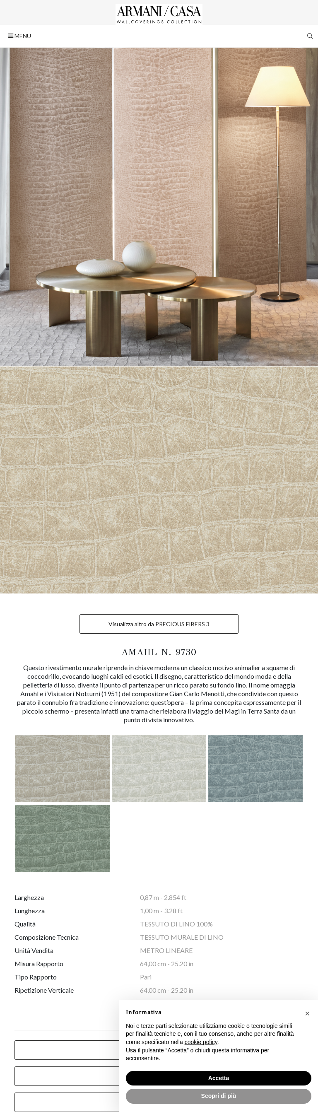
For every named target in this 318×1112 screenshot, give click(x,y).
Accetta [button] (218, 1078)
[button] (307, 1013)
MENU (19, 35)
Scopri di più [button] (218, 1096)
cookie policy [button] (201, 1042)
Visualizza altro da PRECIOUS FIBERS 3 (159, 623)
